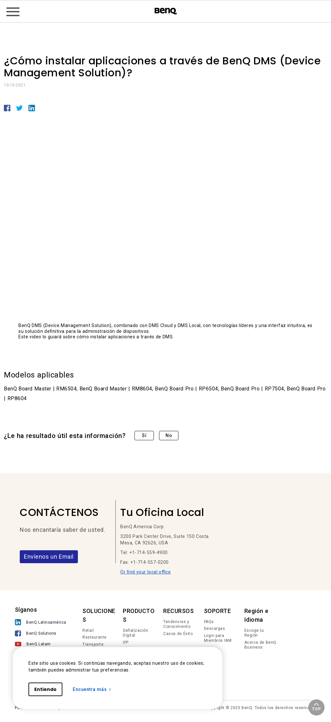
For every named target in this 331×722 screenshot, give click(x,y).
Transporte (92, 644)
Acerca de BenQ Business (260, 645)
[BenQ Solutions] (40, 634)
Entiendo (45, 689)
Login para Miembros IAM (218, 638)
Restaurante (94, 637)
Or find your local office (145, 571)
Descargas (214, 628)
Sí (144, 435)
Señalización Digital (135, 633)
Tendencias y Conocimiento (176, 624)
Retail (88, 630)
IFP (126, 642)
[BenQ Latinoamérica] (40, 623)
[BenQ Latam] (40, 645)
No (169, 435)
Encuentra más (92, 689)
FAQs (209, 621)
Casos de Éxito (178, 633)
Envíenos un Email (49, 556)
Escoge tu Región (254, 633)
